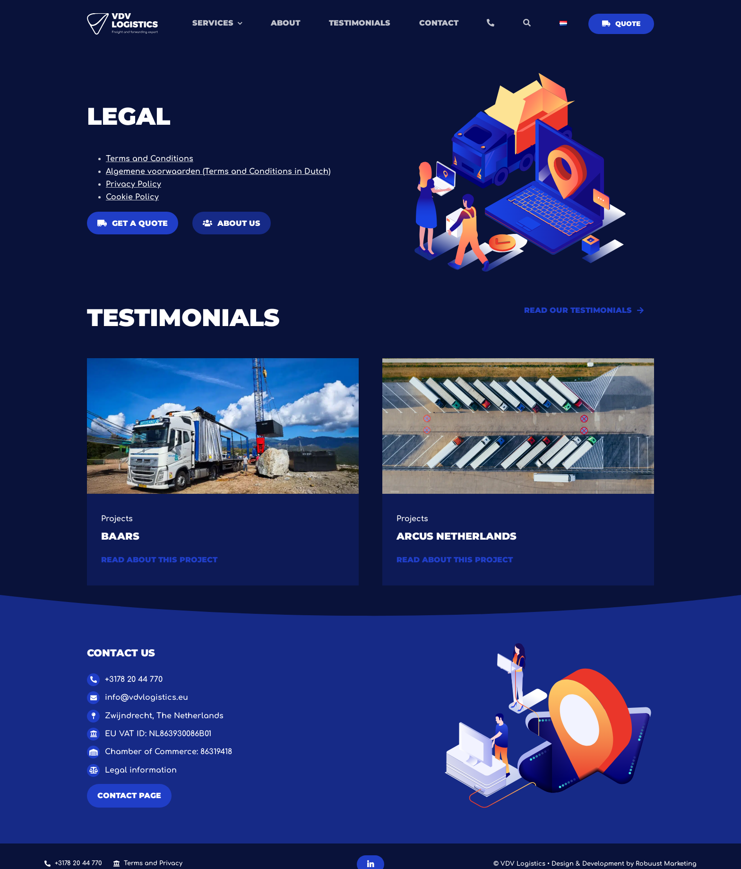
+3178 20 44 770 (134, 679)
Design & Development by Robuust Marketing (624, 863)
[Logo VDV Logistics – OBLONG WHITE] (122, 17)
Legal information (141, 770)
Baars (120, 536)
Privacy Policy (133, 184)
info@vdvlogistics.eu (146, 697)
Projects (117, 519)
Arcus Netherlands (456, 536)
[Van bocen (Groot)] (518, 362)
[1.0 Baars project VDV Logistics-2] (223, 362)
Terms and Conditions (149, 159)
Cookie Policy (132, 197)
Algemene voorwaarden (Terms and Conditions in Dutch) (218, 171)
